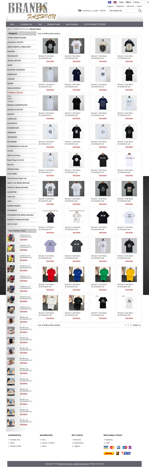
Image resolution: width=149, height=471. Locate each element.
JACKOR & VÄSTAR (15, 42)
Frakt (107, 443)
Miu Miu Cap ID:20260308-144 (26, 318)
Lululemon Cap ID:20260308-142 (26, 297)
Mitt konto (130, 6)
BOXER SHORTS (14, 206)
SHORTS (10, 114)
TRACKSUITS (12, 56)
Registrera (120, 6)
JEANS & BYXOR (14, 61)
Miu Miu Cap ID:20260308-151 (26, 390)
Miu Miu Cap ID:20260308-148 (26, 359)
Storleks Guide (15, 446)
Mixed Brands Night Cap (17, 178)
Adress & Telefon (48, 443)
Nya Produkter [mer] (17, 231)
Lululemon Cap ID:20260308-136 (26, 236)
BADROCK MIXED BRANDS (18, 220)
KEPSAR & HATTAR (15, 110)
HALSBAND (12, 142)
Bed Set (10, 165)
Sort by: (129, 2)
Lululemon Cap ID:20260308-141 (26, 287)
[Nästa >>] (137, 325)
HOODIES (11, 51)
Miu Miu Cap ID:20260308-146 (26, 338)
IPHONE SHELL (13, 169)
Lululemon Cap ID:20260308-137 (26, 246)
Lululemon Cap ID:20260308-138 (26, 256)
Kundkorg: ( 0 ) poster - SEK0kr (94, 11)
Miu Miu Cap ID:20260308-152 (26, 400)
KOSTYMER (12, 174)
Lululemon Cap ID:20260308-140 (26, 277)
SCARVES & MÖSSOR (16, 70)
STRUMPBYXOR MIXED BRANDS (20, 215)
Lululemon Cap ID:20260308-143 (26, 308)
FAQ (43, 440)
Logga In (110, 6)
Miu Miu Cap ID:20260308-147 (26, 349)
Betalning (109, 440)
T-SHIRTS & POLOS (20, 29)
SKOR (9, 65)
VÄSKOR (10, 79)
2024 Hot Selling (13, 155)
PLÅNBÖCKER (13, 128)
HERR (9, 99)
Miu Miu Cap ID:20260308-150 (26, 380)
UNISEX (10, 101)
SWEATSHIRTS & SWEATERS (19, 47)
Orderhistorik (78, 443)
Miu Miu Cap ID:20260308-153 (26, 410)
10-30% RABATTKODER (16, 38)
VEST (9, 201)
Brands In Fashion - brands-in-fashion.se (73, 464)
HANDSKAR (12, 74)
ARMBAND (11, 133)
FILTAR (10, 151)
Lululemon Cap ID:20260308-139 (26, 267)
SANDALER (12, 119)
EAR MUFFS (12, 123)
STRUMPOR (12, 210)
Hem (12, 24)
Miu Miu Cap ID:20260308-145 (26, 328)
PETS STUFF (12, 224)
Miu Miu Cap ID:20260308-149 (26, 369)
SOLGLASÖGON (13, 88)
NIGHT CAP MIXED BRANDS (18, 183)
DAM (9, 96)
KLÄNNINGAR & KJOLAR (17, 146)
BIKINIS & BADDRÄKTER (17, 105)
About (44, 446)
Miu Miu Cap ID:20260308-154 (26, 421)
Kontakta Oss (15, 440)
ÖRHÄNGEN (12, 137)
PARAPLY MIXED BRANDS (17, 188)
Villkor (12, 443)
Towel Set (11, 197)
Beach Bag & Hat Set (15, 160)
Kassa (139, 6)
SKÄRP (10, 84)
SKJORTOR (11, 192)
